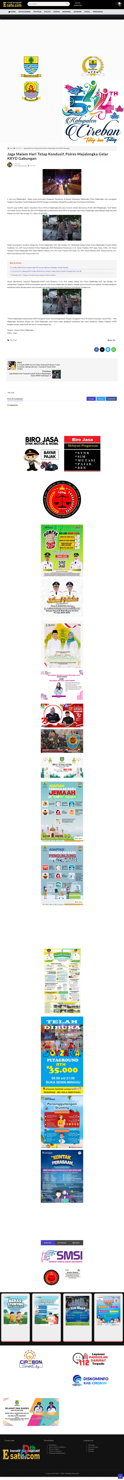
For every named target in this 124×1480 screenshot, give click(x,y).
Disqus (101, 390)
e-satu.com (49, 1465)
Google (91, 390)
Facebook (111, 390)
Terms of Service (55, 1442)
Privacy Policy (54, 1440)
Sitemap (91, 1436)
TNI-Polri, (33, 165)
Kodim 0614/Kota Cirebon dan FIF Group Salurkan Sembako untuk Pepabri (40, 267)
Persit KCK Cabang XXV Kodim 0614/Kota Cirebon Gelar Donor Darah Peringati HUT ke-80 (46, 271)
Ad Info (91, 1442)
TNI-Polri (13, 340)
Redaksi (91, 1440)
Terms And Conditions (57, 1438)
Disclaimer (53, 1436)
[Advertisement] (62, 36)
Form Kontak (93, 1438)
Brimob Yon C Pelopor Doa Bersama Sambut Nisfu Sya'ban (34, 275)
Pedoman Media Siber (57, 1444)
